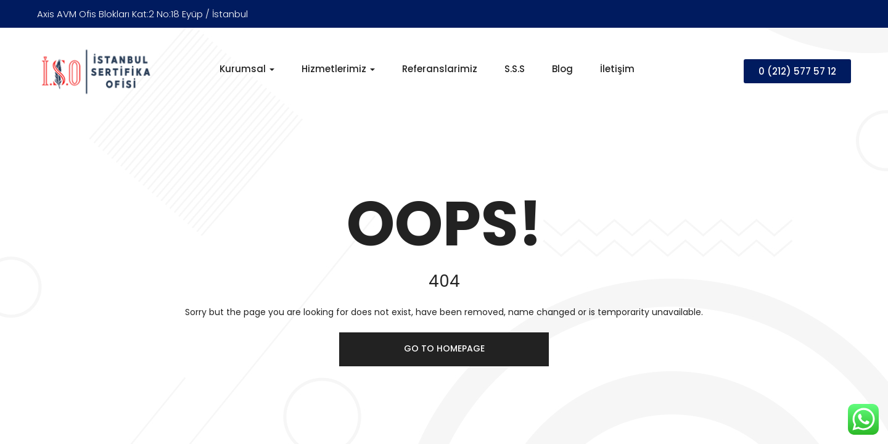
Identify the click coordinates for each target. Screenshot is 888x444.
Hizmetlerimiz (338, 68)
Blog (562, 68)
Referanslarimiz (439, 68)
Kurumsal (247, 68)
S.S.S (514, 68)
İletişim (617, 68)
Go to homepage (444, 348)
